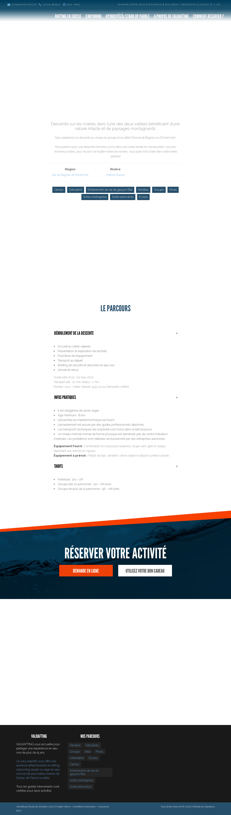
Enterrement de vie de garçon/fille (110, 189)
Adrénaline (77, 758)
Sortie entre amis (123, 197)
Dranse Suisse (115, 175)
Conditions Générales (84, 806)
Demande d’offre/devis (131, 4)
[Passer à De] (120, 13)
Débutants (75, 189)
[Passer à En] (219, 4)
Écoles (143, 197)
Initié (88, 751)
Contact (204, 4)
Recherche (155, 4)
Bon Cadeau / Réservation (180, 4)
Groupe (159, 189)
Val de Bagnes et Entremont (70, 175)
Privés (173, 189)
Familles (143, 189)
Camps (59, 189)
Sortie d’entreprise (94, 197)
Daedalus (210, 806)
